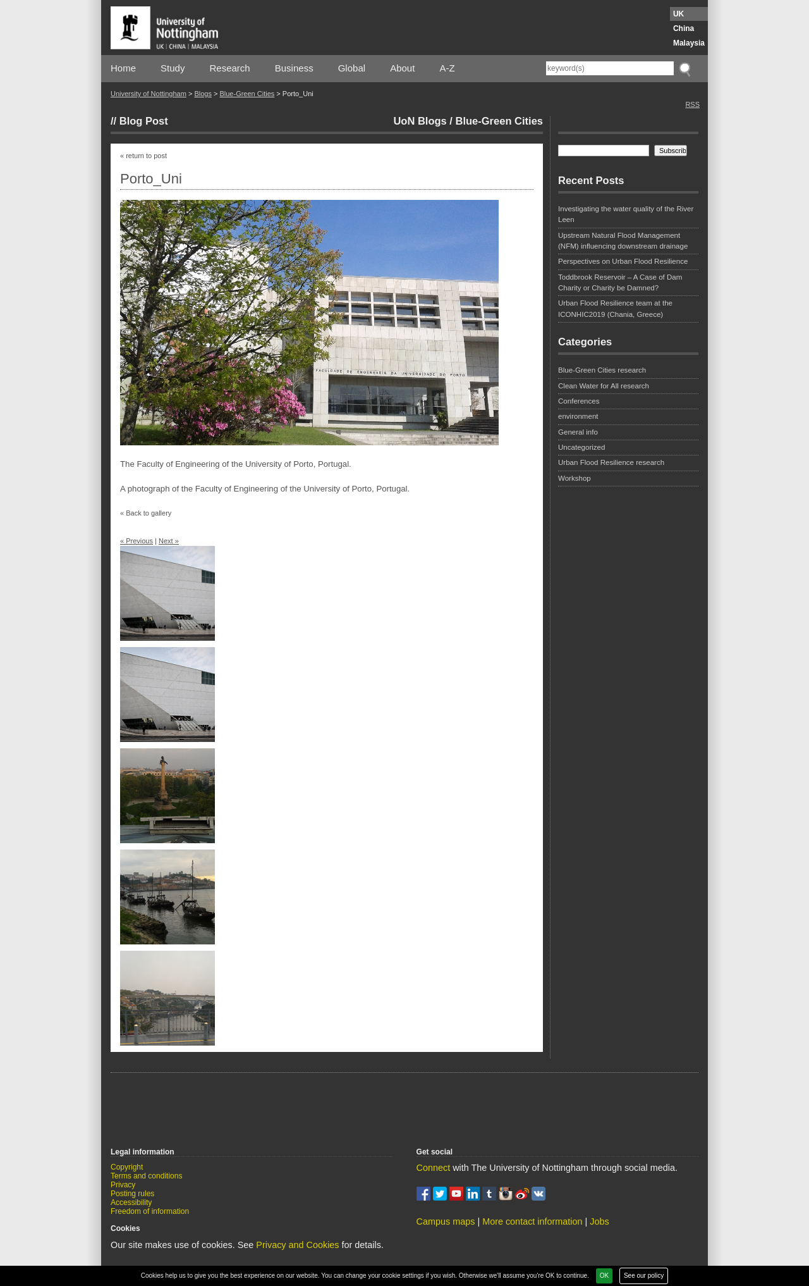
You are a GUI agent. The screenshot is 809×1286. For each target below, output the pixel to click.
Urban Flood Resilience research (611, 462)
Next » (169, 541)
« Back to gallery (145, 513)
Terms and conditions (146, 1176)
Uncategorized (581, 447)
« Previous (136, 541)
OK (604, 1275)
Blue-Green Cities (246, 93)
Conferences (578, 401)
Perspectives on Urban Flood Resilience (623, 261)
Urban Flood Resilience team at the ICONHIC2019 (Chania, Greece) (615, 308)
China (683, 28)
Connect (434, 1168)
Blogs (203, 93)
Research (230, 68)
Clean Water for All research (603, 386)
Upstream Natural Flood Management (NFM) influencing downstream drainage (623, 241)
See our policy (644, 1275)
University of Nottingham (148, 93)
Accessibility (131, 1202)
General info (578, 432)
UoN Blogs (419, 121)
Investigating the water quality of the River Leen (625, 214)
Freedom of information (150, 1211)
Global (351, 68)
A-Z (446, 68)
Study (173, 68)
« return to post (143, 155)
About (402, 68)
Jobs (599, 1221)
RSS (692, 104)
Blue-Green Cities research (602, 370)
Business (294, 68)
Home (123, 68)
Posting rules (132, 1193)
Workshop (574, 478)
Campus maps (446, 1221)
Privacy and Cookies (297, 1245)
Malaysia (689, 43)
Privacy (123, 1184)
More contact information (532, 1221)
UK (678, 13)
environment (578, 416)
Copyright (127, 1167)
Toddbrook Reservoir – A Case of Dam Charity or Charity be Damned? (620, 282)
